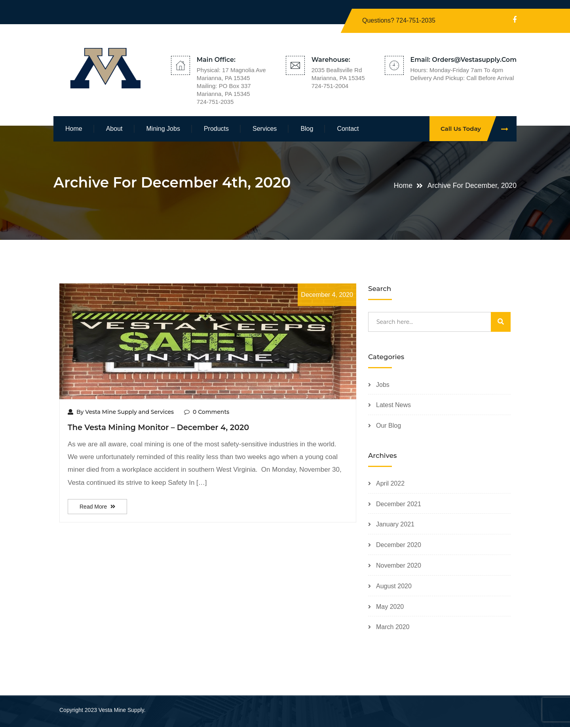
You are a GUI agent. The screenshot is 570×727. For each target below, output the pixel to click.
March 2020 (393, 627)
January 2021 (395, 524)
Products (216, 128)
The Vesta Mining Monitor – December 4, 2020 (159, 427)
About (114, 128)
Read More (97, 506)
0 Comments (206, 411)
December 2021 (398, 504)
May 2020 (390, 606)
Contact (348, 128)
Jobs (383, 384)
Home (73, 128)
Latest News (393, 405)
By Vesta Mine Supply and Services (121, 411)
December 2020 (398, 544)
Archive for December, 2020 (471, 185)
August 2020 (394, 586)
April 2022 (390, 483)
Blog (306, 128)
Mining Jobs (163, 128)
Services (265, 128)
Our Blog (388, 425)
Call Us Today (479, 128)
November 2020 (398, 565)
